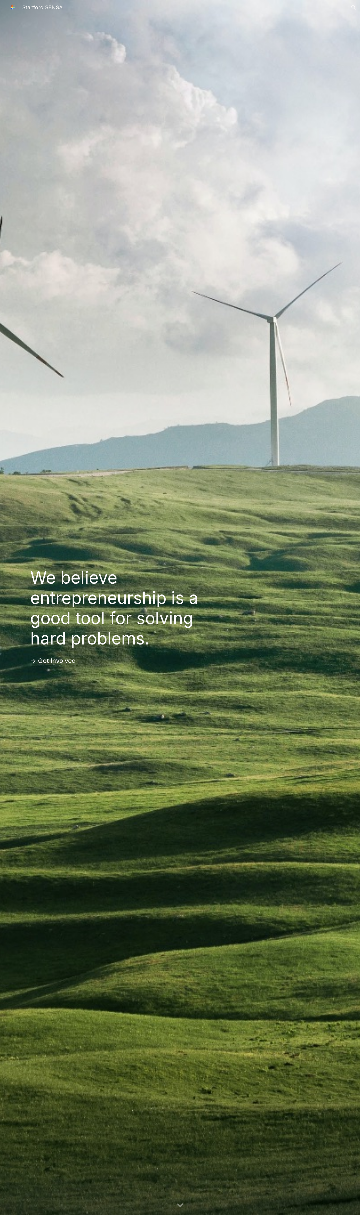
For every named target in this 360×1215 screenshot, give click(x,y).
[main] (128, 608)
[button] (353, 7)
